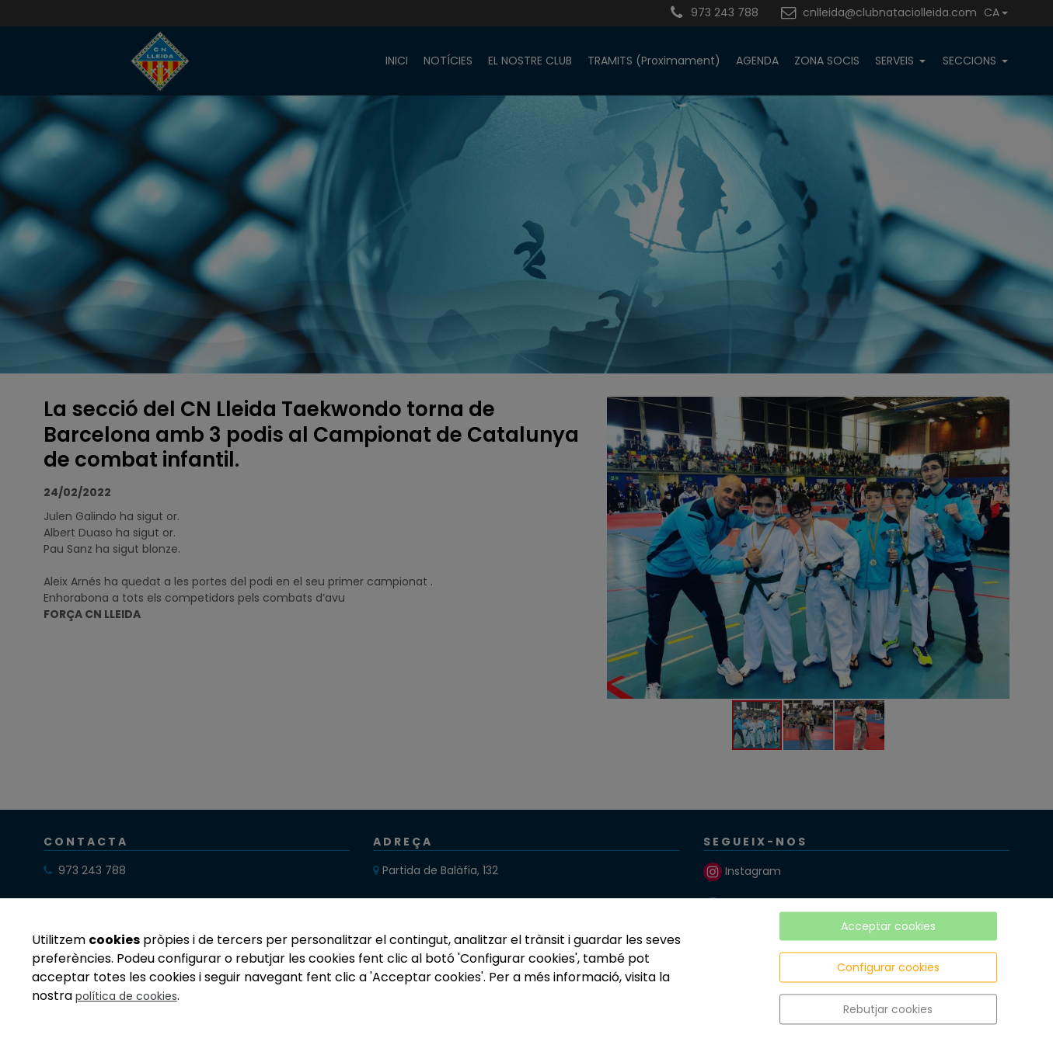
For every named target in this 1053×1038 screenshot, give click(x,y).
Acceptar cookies (888, 926)
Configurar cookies (888, 967)
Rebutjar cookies (888, 1009)
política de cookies (126, 996)
